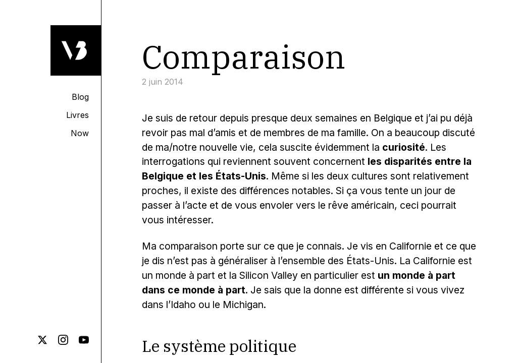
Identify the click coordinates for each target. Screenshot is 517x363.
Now (80, 133)
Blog (80, 97)
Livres (77, 115)
